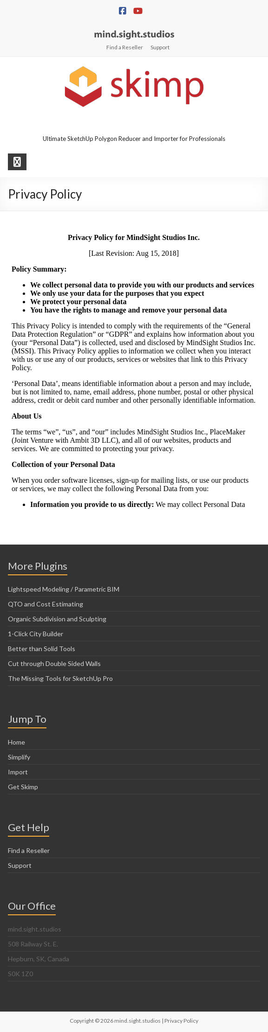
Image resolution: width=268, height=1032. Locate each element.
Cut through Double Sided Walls (54, 663)
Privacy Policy (181, 1020)
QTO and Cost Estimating (45, 604)
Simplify (19, 757)
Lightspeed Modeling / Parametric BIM (63, 589)
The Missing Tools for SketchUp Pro (60, 678)
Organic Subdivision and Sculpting (57, 619)
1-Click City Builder (35, 634)
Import (18, 772)
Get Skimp (23, 787)
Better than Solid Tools (41, 648)
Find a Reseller (124, 47)
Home (16, 742)
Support (160, 47)
